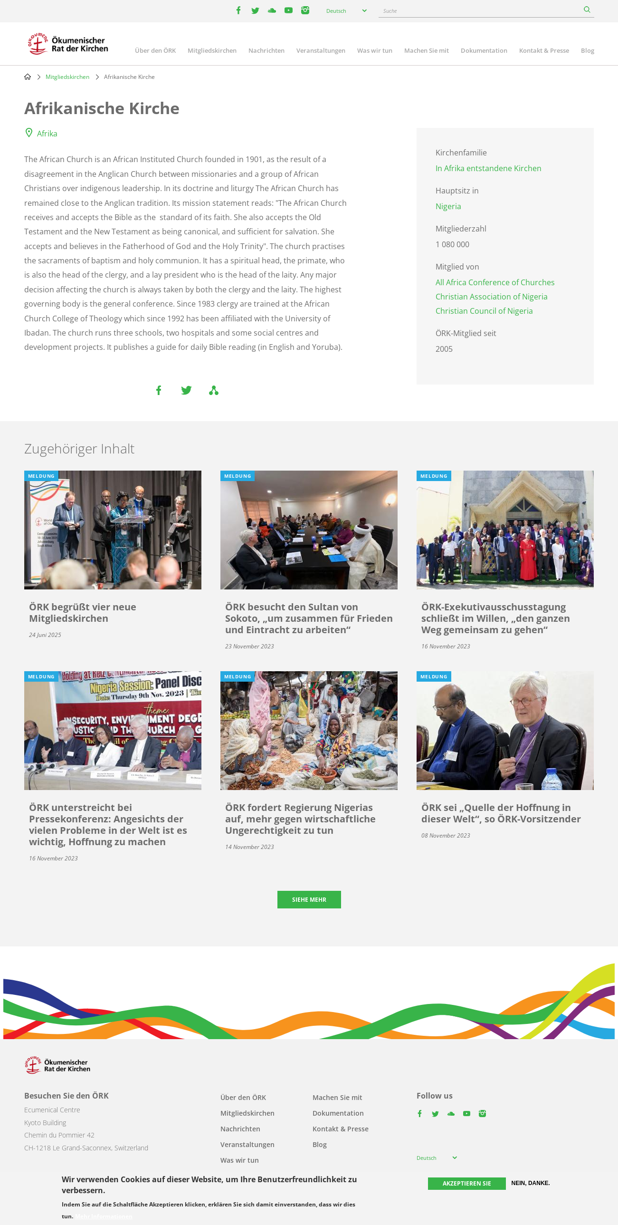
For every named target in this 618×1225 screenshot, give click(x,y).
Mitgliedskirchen (212, 50)
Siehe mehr (309, 900)
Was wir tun (374, 50)
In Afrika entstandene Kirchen (489, 168)
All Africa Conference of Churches (495, 282)
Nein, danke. (531, 1183)
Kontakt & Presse (544, 50)
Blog (587, 50)
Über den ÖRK (155, 50)
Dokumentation (484, 50)
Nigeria (448, 206)
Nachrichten (266, 50)
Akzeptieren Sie (467, 1183)
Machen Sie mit (426, 50)
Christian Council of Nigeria (484, 311)
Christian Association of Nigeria (492, 296)
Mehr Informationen (104, 1216)
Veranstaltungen (320, 50)
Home (27, 76)
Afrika (47, 133)
